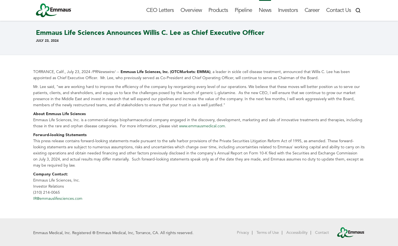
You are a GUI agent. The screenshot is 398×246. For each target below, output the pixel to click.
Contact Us (338, 10)
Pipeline (243, 10)
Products (218, 10)
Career (312, 10)
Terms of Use (267, 232)
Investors (288, 10)
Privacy (243, 232)
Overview (191, 10)
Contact (322, 232)
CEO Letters (160, 10)
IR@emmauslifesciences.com (57, 198)
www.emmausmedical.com (202, 126)
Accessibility (297, 232)
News (265, 10)
